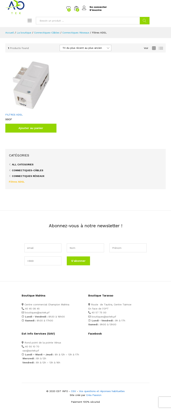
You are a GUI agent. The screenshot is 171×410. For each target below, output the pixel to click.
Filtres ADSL (17, 181)
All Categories (23, 164)
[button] (30, 128)
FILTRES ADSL (14, 114)
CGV (73, 391)
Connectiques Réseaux (28, 176)
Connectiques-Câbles (27, 170)
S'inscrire (95, 10)
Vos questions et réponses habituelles (102, 391)
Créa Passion (93, 395)
